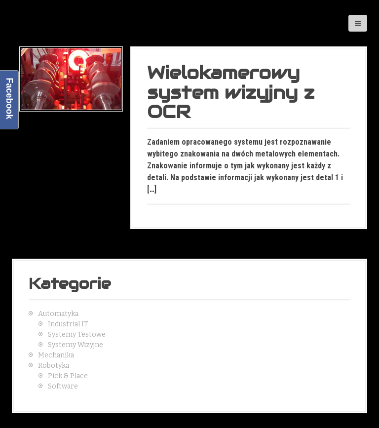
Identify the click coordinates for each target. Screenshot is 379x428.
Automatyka (58, 314)
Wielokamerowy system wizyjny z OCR (230, 92)
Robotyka (53, 365)
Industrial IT (68, 324)
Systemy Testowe (77, 334)
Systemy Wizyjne (75, 345)
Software (63, 386)
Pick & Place (68, 376)
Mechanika (56, 355)
